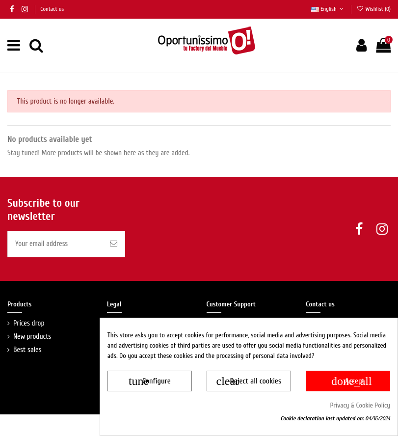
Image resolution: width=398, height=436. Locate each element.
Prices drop (28, 323)
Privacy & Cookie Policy (360, 405)
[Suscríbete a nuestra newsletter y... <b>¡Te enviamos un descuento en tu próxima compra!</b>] (114, 244)
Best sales (27, 350)
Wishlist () (373, 8)
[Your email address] (55, 244)
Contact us (52, 8)
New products (32, 336)
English (328, 8)
